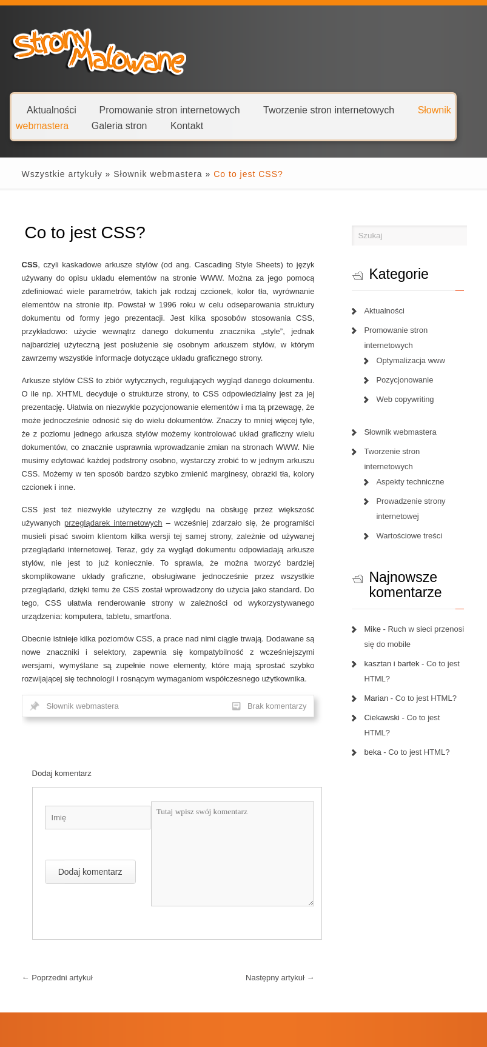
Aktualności (51, 109)
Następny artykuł (283, 964)
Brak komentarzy (280, 692)
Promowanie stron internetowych (169, 109)
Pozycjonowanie (407, 379)
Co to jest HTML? (429, 698)
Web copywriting (408, 399)
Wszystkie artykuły (54, 174)
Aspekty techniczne (413, 481)
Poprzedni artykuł (49, 964)
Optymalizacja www (413, 360)
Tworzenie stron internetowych (328, 109)
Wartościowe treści (412, 535)
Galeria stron (119, 125)
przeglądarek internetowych (63, 522)
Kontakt (186, 125)
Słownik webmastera (150, 174)
